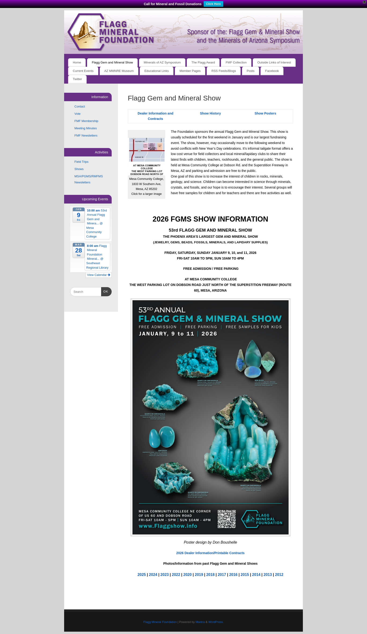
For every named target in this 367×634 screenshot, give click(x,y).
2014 (256, 575)
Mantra (200, 622)
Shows (79, 169)
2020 (187, 575)
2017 (222, 575)
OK (104, 291)
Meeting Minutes (85, 128)
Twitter (77, 79)
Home (77, 62)
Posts (250, 71)
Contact (79, 106)
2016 (233, 575)
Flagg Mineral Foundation (160, 622)
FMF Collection (236, 62)
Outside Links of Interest (274, 62)
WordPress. (216, 622)
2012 (279, 575)
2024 (153, 575)
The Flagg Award (203, 62)
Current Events (83, 71)
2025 (141, 575)
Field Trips (81, 161)
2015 (245, 575)
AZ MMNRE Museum (119, 71)
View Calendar (98, 275)
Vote (77, 113)
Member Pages (190, 71)
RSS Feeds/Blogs (223, 71)
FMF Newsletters (85, 135)
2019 (199, 575)
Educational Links (156, 71)
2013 (268, 575)
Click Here (213, 4)
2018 (210, 575)
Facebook (272, 71)
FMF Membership (86, 121)
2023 (164, 575)
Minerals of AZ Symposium (162, 62)
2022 (176, 575)
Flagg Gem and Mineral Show (112, 62)
